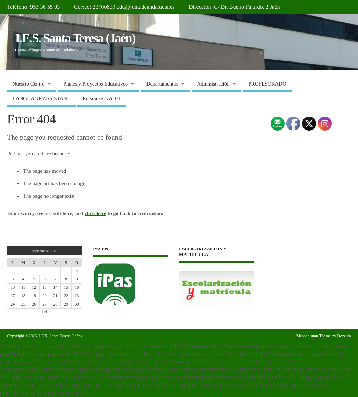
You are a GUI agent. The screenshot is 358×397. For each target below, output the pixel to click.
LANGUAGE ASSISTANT (41, 98)
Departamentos (162, 84)
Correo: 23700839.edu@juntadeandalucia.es (124, 7)
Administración (213, 84)
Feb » (46, 311)
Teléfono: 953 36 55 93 (33, 7)
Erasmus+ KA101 (101, 98)
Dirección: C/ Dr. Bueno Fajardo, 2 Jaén (234, 7)
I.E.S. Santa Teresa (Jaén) (75, 38)
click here (95, 213)
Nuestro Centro (28, 84)
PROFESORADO (267, 84)
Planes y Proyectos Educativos (95, 84)
